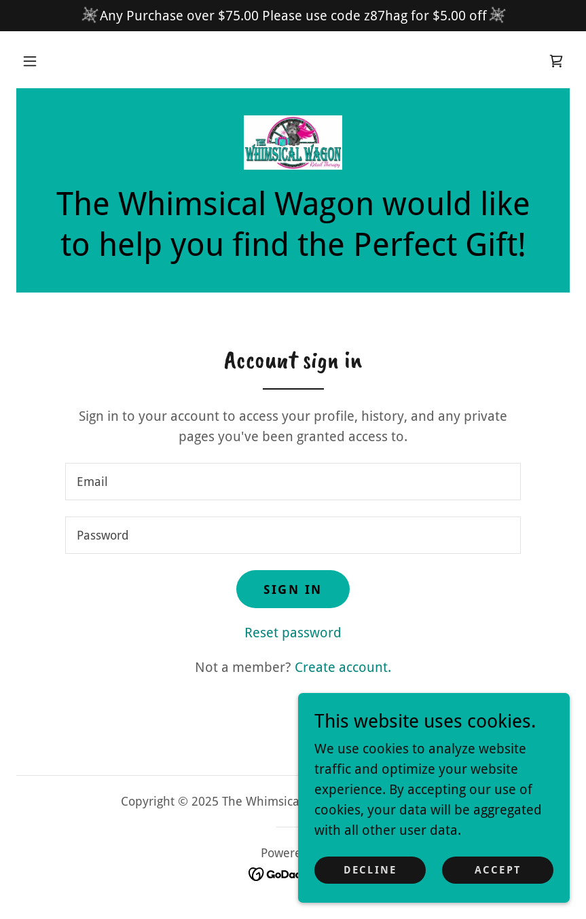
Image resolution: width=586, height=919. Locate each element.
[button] (29, 61)
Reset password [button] (293, 632)
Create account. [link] (343, 667)
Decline (370, 870)
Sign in (293, 589)
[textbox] (293, 481)
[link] (556, 61)
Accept (498, 870)
